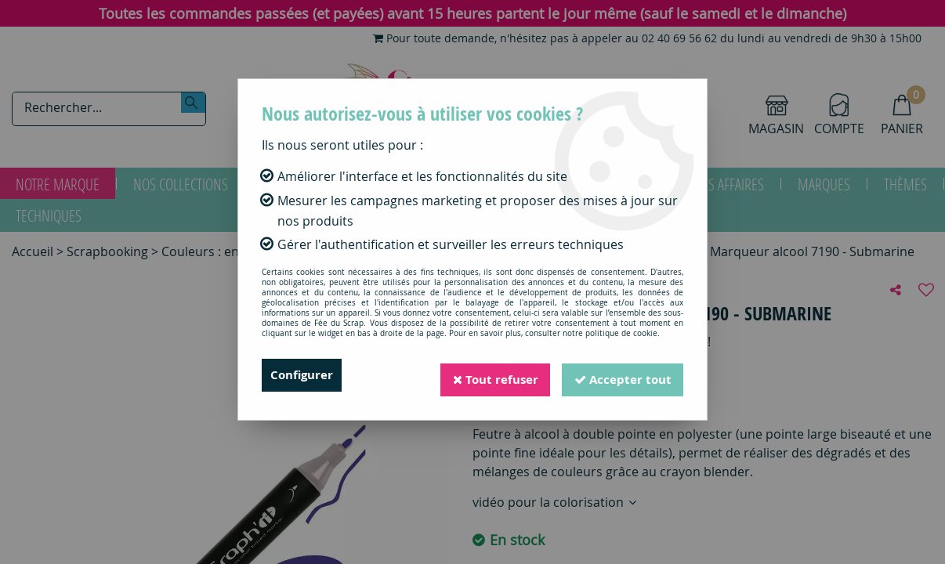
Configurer (303, 375)
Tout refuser (489, 375)
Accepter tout (620, 375)
